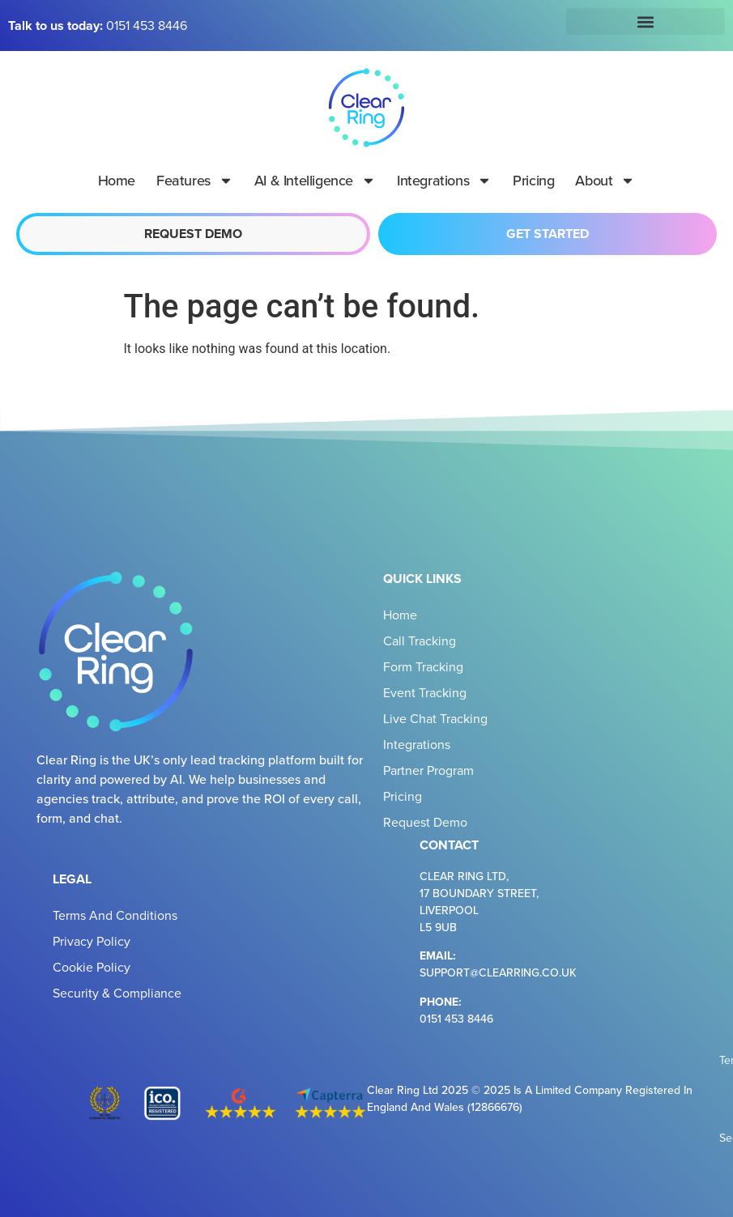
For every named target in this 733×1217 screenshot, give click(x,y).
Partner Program (428, 770)
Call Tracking (419, 640)
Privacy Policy (91, 941)
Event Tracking (425, 692)
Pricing (533, 180)
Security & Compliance (117, 993)
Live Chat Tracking (435, 718)
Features (194, 180)
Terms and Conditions (115, 915)
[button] (645, 21)
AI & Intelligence (315, 180)
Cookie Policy (91, 967)
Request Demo (425, 822)
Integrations (444, 180)
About (605, 180)
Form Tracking (423, 666)
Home (116, 180)
